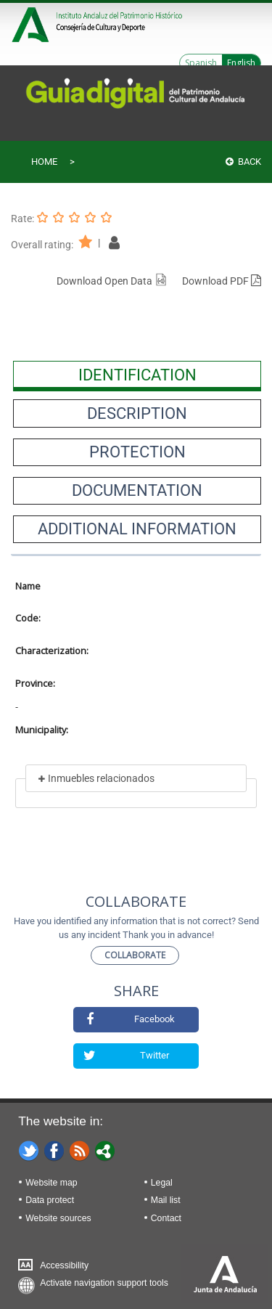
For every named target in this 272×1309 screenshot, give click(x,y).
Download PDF (221, 281)
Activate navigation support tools (104, 1283)
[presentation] (137, 374)
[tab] (137, 374)
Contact (166, 1218)
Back (243, 161)
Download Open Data (112, 281)
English (241, 63)
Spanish (201, 63)
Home (44, 161)
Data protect (49, 1200)
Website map (51, 1183)
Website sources (58, 1218)
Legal (162, 1183)
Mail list (166, 1200)
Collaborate (134, 955)
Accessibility (64, 1265)
